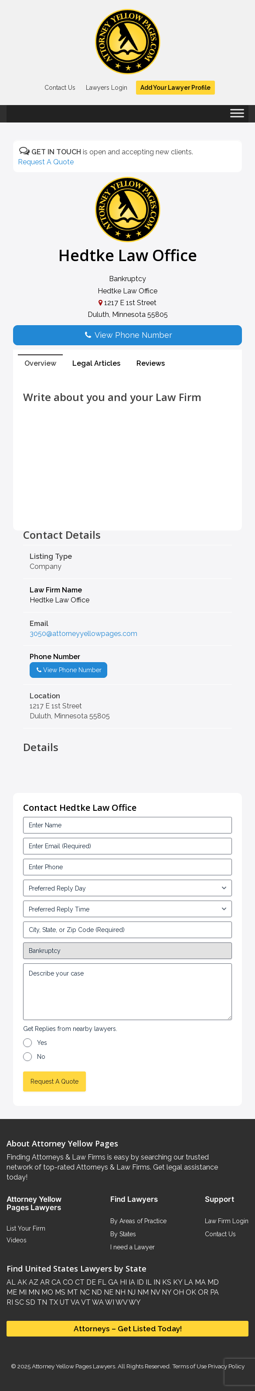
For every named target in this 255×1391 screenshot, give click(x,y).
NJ (131, 1292)
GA (112, 1282)
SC (18, 1302)
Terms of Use (189, 1366)
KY (176, 1282)
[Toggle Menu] (237, 116)
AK (21, 1282)
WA (97, 1302)
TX (52, 1302)
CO (67, 1282)
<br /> (127, 510)
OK (190, 1292)
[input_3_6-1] (127, 909)
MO (46, 1292)
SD (29, 1302)
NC (84, 1292)
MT (71, 1292)
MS (59, 1292)
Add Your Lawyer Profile (175, 87)
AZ (32, 1282)
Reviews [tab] (150, 363)
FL (101, 1282)
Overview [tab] (40, 363)
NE (107, 1292)
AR (44, 1282)
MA (199, 1282)
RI (10, 1302)
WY (134, 1302)
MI (22, 1292)
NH (119, 1292)
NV (154, 1292)
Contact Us (59, 87)
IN (156, 1282)
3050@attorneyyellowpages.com (83, 633)
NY (165, 1292)
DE (90, 1282)
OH (177, 1292)
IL (148, 1282)
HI (122, 1282)
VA (74, 1302)
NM (142, 1292)
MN (33, 1292)
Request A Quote (46, 162)
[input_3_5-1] (127, 888)
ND (96, 1292)
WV (120, 1302)
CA (55, 1282)
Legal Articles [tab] (96, 363)
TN (41, 1302)
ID (139, 1282)
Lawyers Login (106, 87)
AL (11, 1282)
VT (85, 1302)
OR (202, 1292)
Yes (42, 1042)
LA (187, 1282)
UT (63, 1302)
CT (79, 1282)
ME (12, 1292)
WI (109, 1302)
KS (165, 1282)
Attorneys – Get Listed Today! (128, 1328)
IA (131, 1282)
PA (213, 1292)
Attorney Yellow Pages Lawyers (73, 1366)
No (41, 1056)
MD (212, 1282)
